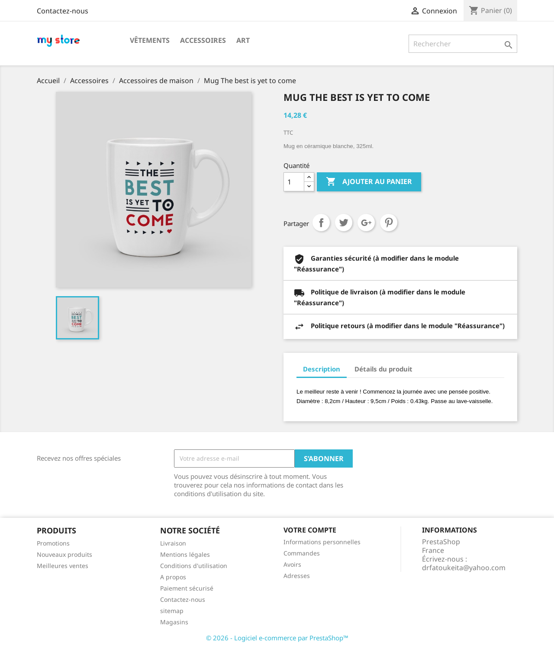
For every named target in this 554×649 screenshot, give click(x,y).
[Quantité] (293, 181)
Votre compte (309, 530)
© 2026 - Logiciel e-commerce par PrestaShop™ (277, 637)
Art (243, 40)
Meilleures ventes (62, 566)
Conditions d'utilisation (193, 566)
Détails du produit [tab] (383, 369)
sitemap (172, 611)
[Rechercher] (463, 44)
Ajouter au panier (369, 181)
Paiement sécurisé (186, 588)
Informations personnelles (322, 542)
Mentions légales (185, 554)
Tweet (343, 222)
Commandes (301, 553)
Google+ (366, 222)
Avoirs (292, 564)
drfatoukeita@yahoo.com (464, 567)
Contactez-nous (62, 11)
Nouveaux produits (64, 554)
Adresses (296, 576)
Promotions (53, 543)
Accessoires (203, 40)
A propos (173, 577)
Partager (321, 222)
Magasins (174, 622)
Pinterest (388, 222)
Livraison (173, 543)
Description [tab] (321, 369)
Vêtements (150, 40)
